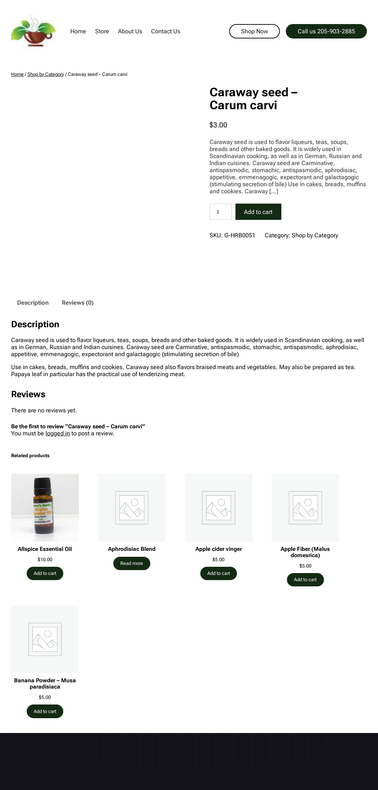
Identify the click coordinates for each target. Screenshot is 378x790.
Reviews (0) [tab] (78, 302)
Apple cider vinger (218, 549)
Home (17, 74)
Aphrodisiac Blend (131, 549)
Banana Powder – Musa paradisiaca (45, 683)
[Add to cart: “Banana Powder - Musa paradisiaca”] (45, 711)
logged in (58, 433)
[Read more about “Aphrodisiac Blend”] (131, 563)
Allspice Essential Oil (45, 549)
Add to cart (258, 211)
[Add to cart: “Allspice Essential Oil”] (45, 573)
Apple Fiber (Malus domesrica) (305, 552)
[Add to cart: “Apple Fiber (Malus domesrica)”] (305, 579)
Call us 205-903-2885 (326, 31)
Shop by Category (45, 74)
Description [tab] (32, 302)
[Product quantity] (220, 212)
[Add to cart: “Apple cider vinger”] (218, 573)
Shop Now (254, 31)
